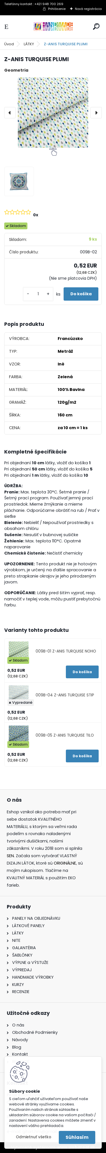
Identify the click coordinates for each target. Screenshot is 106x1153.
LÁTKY (29, 44)
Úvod (9, 44)
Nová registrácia (88, 9)
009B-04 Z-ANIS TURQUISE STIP (65, 695)
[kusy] (38, 294)
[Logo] (53, 27)
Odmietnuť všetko (33, 1137)
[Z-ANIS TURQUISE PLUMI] (53, 112)
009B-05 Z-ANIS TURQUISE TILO (65, 735)
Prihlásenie (57, 9)
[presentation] (10, 112)
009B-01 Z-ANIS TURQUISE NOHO (66, 651)
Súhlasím (77, 1137)
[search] (96, 26)
